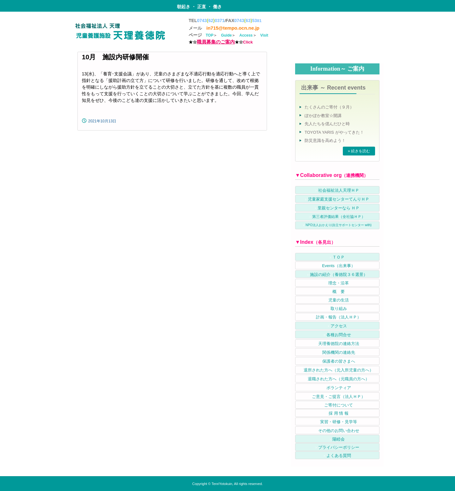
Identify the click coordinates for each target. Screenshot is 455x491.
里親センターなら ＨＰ (339, 208)
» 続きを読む (359, 151)
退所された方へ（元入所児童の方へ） (338, 370)
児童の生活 (338, 300)
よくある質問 (338, 455)
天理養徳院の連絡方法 (338, 343)
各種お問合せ (338, 334)
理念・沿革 (338, 283)
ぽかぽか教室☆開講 (323, 115)
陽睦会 (338, 439)
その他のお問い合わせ (338, 430)
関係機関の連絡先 (338, 352)
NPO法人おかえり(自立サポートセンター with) (339, 225)
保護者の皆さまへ (338, 361)
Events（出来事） (338, 265)
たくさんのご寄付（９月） (329, 107)
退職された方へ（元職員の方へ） (338, 379)
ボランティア (338, 387)
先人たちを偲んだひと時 (327, 123)
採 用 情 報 (339, 413)
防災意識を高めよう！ (325, 140)
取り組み (339, 308)
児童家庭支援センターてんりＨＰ (338, 199)
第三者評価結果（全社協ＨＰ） (338, 216)
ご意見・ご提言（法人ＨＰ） (338, 396)
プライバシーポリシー (338, 447)
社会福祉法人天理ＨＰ (338, 190)
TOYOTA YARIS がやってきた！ (334, 132)
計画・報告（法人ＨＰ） (338, 317)
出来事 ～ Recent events (333, 88)
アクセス (339, 326)
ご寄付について (338, 405)
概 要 (338, 291)
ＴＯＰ (338, 257)
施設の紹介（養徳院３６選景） (338, 274)
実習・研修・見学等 (338, 421)
